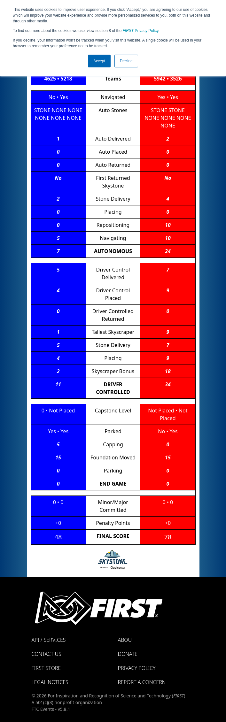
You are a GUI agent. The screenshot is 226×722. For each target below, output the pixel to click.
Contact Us (46, 653)
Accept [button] (99, 61)
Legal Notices (50, 682)
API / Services (49, 639)
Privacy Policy (141, 30)
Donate (127, 653)
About (126, 639)
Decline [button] (126, 61)
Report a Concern (142, 682)
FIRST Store (46, 668)
